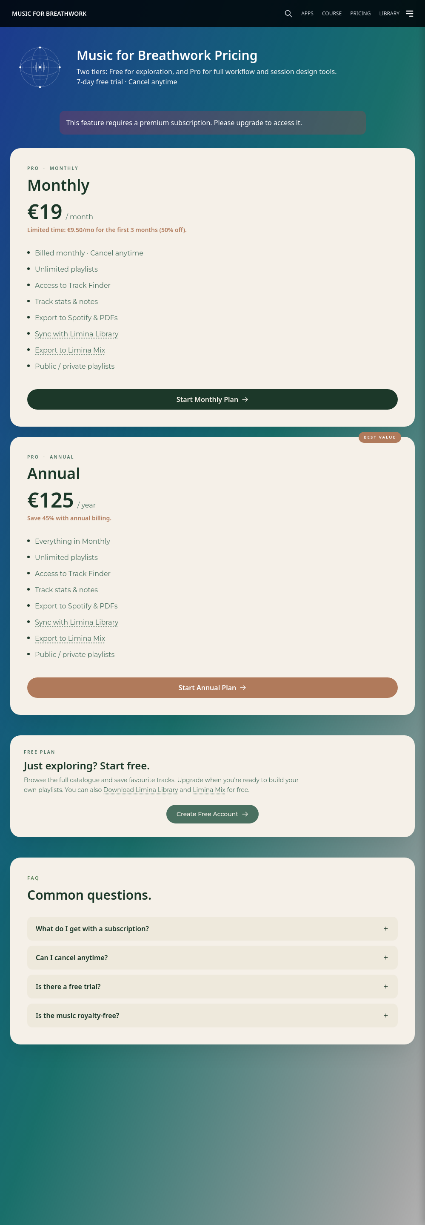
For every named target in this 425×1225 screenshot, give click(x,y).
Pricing (360, 13)
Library (389, 13)
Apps (307, 13)
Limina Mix (209, 790)
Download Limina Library (140, 790)
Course (332, 13)
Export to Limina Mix (70, 350)
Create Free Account (212, 814)
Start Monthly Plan (212, 399)
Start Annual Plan (213, 687)
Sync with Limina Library (76, 334)
